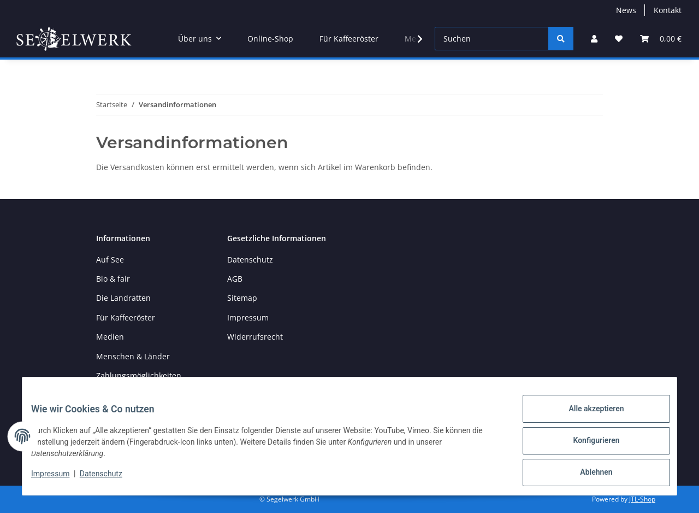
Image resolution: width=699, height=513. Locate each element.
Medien (110, 336)
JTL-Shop (642, 499)
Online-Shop (270, 38)
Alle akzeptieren (587, 417)
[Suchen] (492, 38)
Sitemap (242, 298)
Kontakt (668, 10)
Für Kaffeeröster (348, 38)
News (626, 10)
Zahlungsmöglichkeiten (138, 375)
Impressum (59, 479)
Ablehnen (587, 474)
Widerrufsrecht (255, 336)
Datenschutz (109, 479)
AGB (234, 278)
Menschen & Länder (133, 356)
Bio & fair (113, 278)
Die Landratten (123, 298)
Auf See (110, 259)
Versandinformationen (137, 394)
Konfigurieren (587, 445)
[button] (594, 38)
